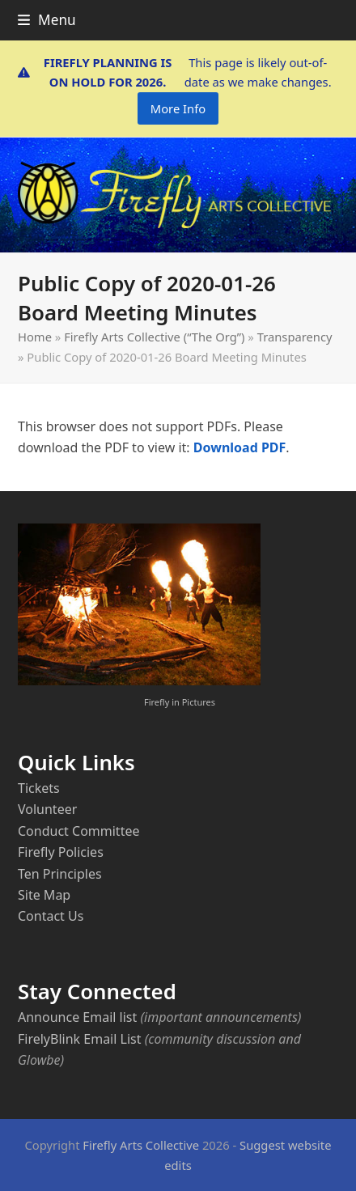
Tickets (39, 788)
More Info (178, 108)
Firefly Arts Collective (141, 1145)
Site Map (44, 895)
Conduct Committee (78, 831)
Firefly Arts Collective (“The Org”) (154, 336)
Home (35, 336)
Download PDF (239, 447)
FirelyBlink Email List (79, 1039)
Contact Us (50, 916)
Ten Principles (60, 874)
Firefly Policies (61, 852)
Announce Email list (77, 1017)
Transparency (295, 336)
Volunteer (47, 809)
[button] (47, 20)
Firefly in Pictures (179, 702)
